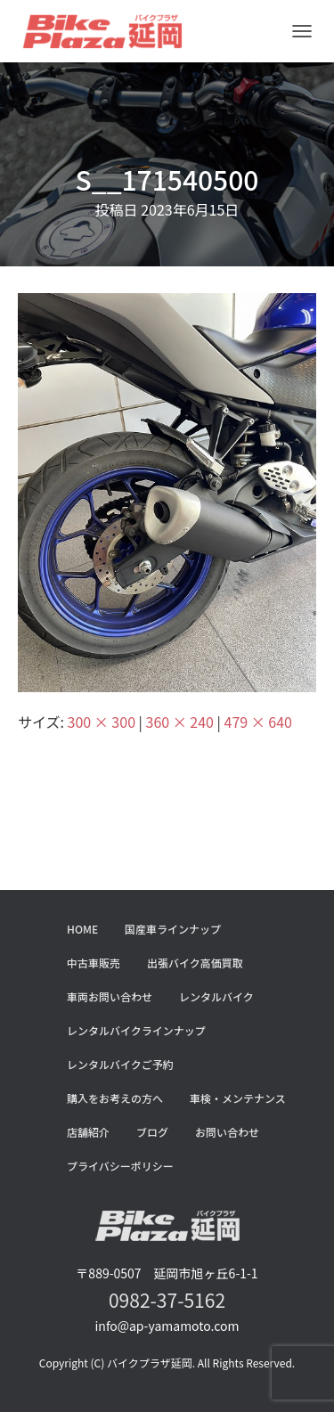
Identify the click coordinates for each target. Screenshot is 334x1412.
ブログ (152, 1131)
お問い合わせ (227, 1131)
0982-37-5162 (167, 1299)
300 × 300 (101, 721)
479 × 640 (258, 721)
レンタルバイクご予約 (120, 1064)
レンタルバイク (216, 996)
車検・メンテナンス (238, 1098)
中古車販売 (93, 962)
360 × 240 (180, 721)
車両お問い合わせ (109, 996)
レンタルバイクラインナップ (136, 1030)
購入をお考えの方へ (115, 1098)
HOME (82, 928)
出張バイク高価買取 (195, 962)
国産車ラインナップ (173, 928)
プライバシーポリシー (120, 1165)
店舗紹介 (88, 1131)
